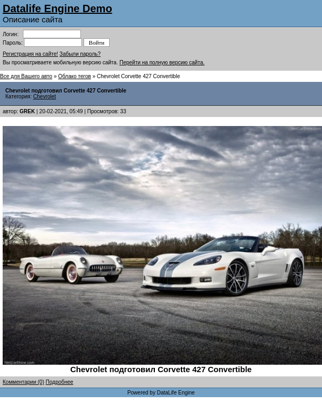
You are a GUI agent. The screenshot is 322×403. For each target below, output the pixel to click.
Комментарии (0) (23, 382)
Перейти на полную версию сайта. (161, 62)
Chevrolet (44, 96)
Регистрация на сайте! (30, 54)
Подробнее (59, 382)
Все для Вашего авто (26, 76)
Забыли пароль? (80, 54)
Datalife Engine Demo (57, 8)
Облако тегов (74, 76)
